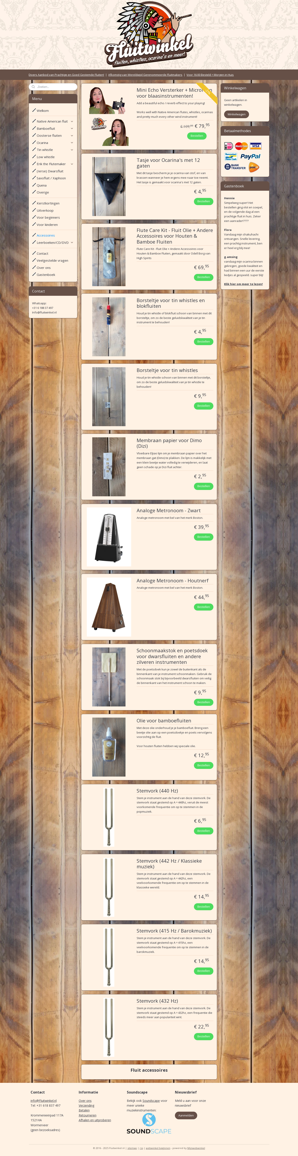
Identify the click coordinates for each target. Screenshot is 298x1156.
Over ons (44, 267)
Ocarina (55, 142)
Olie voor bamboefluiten (163, 721)
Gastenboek (46, 274)
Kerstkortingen (48, 203)
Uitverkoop (45, 210)
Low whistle (46, 157)
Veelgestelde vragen (52, 260)
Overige (43, 192)
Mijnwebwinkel (196, 1148)
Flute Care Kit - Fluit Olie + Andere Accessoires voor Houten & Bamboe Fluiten (174, 236)
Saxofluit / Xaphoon (51, 178)
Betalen (84, 1110)
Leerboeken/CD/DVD (55, 242)
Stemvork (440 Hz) (157, 791)
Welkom (43, 110)
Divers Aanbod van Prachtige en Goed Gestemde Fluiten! (66, 75)
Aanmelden (186, 1115)
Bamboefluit (55, 128)
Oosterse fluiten (55, 135)
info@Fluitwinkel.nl (44, 1101)
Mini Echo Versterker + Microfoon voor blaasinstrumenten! (174, 93)
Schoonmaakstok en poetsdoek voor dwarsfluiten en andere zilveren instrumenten (171, 656)
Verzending (86, 1105)
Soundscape (151, 1101)
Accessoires (46, 235)
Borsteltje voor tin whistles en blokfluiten (170, 303)
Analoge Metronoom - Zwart (168, 510)
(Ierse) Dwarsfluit (50, 171)
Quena (42, 185)
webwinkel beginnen (158, 1148)
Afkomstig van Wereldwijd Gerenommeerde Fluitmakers (145, 75)
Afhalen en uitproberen (95, 1120)
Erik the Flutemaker (55, 164)
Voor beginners (48, 217)
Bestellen (196, 136)
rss (141, 1148)
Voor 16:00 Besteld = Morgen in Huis (210, 75)
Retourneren (87, 1115)
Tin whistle (55, 149)
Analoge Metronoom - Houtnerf (172, 581)
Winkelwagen (237, 114)
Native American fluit (55, 121)
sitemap (132, 1148)
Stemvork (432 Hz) (157, 1001)
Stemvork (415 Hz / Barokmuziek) (174, 931)
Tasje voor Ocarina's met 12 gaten (168, 163)
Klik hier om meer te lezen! (243, 284)
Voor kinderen (47, 224)
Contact (42, 253)
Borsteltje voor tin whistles (167, 370)
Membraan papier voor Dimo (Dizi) (169, 443)
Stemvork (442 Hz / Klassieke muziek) (169, 864)
